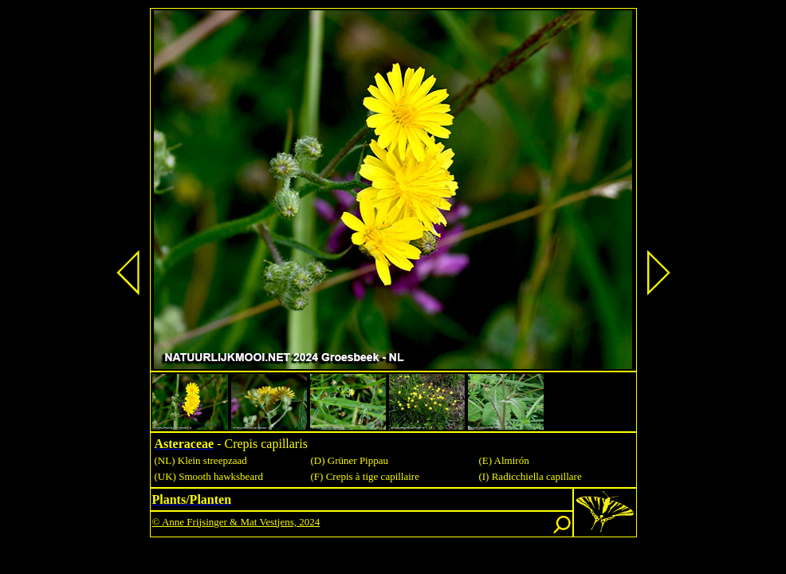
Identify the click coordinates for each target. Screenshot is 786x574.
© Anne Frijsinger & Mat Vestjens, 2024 (236, 522)
